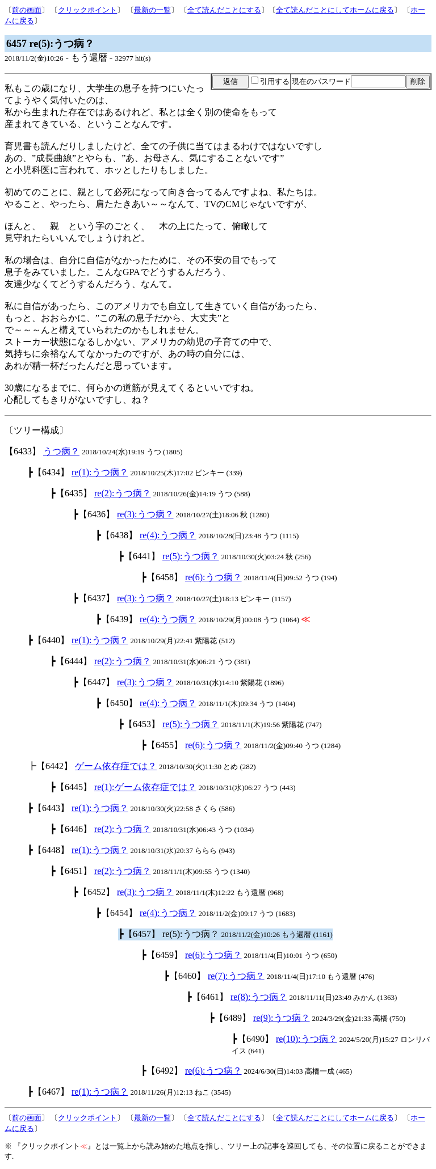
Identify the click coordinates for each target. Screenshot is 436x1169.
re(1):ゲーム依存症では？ (145, 787)
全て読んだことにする (224, 10)
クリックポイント (87, 10)
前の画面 (26, 10)
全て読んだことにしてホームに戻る (335, 10)
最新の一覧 (152, 10)
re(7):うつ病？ (236, 976)
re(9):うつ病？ (281, 1018)
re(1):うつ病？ (100, 472)
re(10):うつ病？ (306, 1039)
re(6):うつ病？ (213, 577)
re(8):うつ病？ (258, 997)
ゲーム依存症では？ (116, 766)
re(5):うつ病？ (190, 556)
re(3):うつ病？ (145, 514)
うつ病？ (61, 451)
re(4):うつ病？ (168, 535)
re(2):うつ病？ (122, 493)
